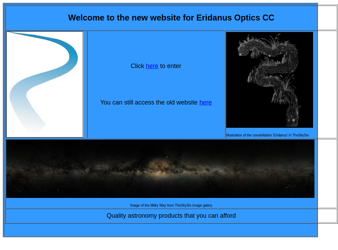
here (152, 65)
